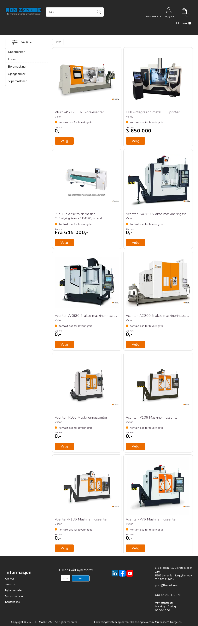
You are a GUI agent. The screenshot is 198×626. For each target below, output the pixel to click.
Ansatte (10, 584)
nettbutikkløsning (132, 622)
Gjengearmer (16, 74)
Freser (12, 59)
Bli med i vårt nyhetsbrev (75, 570)
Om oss (10, 578)
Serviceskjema (14, 596)
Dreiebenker (16, 52)
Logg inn (168, 11)
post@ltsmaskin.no (166, 585)
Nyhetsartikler (14, 590)
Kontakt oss (12, 602)
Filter (58, 42)
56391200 (166, 579)
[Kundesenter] (153, 11)
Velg (64, 242)
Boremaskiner (17, 66)
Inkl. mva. (183, 23)
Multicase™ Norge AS (168, 622)
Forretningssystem (105, 622)
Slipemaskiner (17, 81)
